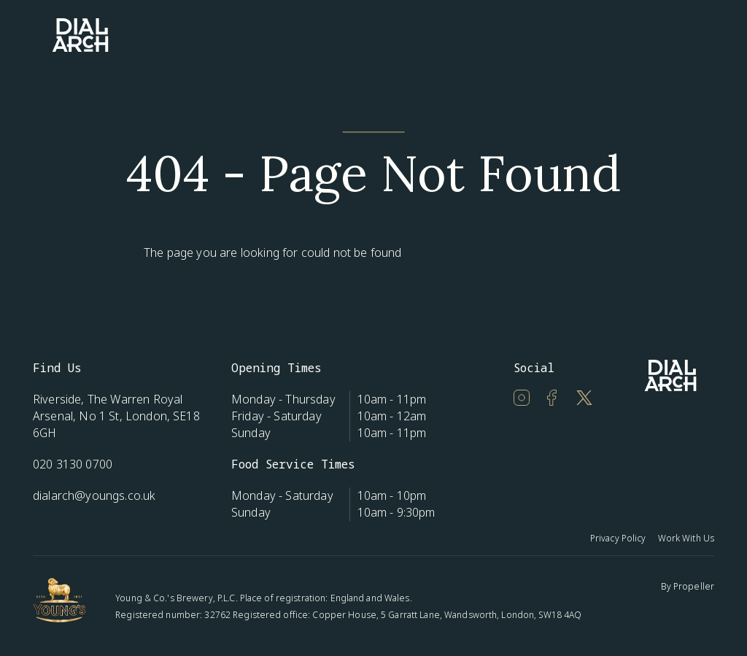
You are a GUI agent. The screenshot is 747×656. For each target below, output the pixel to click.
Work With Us (686, 538)
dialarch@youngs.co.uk (94, 495)
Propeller (693, 586)
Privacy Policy (618, 538)
